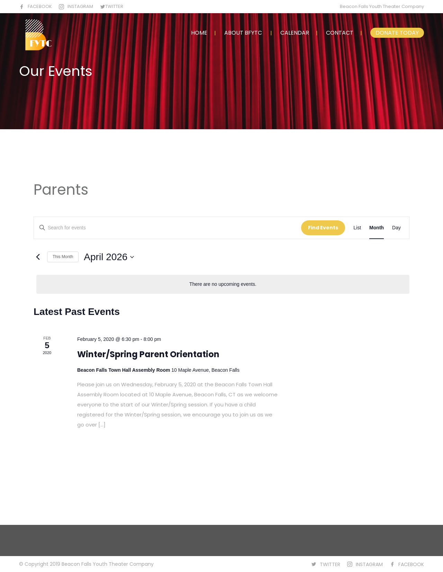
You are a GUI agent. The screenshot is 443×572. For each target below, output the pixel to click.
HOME (199, 33)
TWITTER (114, 6)
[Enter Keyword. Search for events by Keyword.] (167, 228)
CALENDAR (294, 33)
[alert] (222, 284)
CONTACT (339, 33)
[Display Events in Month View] (376, 228)
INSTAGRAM (80, 6)
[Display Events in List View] (357, 228)
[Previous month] (38, 257)
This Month (63, 256)
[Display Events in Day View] (396, 228)
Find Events (323, 227)
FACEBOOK (40, 6)
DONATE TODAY (397, 33)
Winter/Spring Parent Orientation (148, 354)
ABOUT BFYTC (243, 33)
